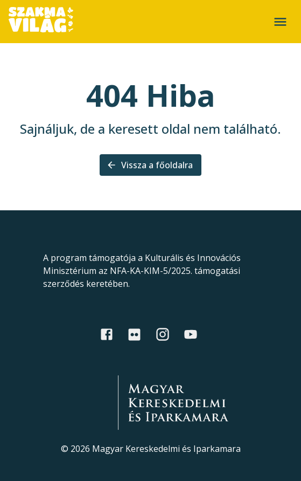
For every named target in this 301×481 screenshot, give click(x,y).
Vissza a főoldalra (150, 165)
